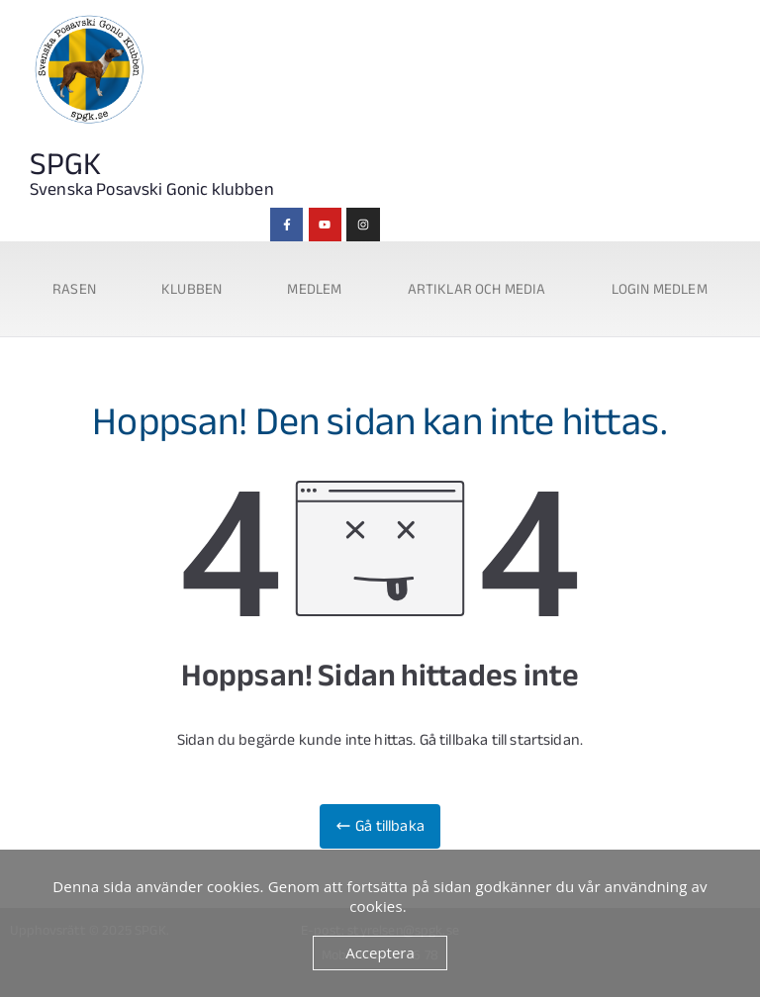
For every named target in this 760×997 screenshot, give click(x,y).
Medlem (314, 289)
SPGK (66, 164)
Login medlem (660, 289)
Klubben (191, 289)
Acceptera (380, 952)
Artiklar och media (477, 289)
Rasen (74, 289)
